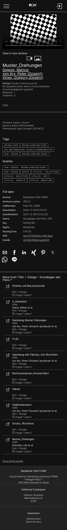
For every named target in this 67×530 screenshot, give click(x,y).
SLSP (33, 501)
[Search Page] (33, 5)
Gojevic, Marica (15, 70)
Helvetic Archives (33, 495)
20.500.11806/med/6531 (36, 240)
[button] (6, 6)
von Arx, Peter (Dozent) (22, 74)
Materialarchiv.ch (33, 498)
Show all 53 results (13, 461)
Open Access (33, 521)
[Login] (59, 9)
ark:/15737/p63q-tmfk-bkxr (38, 235)
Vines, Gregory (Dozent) (23, 77)
